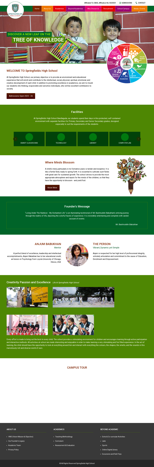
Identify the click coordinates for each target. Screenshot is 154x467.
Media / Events (139, 9)
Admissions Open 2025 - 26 (21, 96)
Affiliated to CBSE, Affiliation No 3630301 (100, 3)
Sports (104, 445)
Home (37, 9)
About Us (47, 9)
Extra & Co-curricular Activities (113, 437)
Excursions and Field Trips (112, 454)
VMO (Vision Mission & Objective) (20, 437)
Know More (52, 188)
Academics (59, 9)
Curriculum (59, 441)
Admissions (127, 3)
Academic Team (14, 445)
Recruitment (108, 9)
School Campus (123, 9)
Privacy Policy (13, 450)
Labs (104, 441)
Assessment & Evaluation (65, 445)
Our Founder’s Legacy (16, 441)
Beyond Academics (75, 9)
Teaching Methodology (64, 437)
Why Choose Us (93, 9)
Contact (141, 3)
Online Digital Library (110, 450)
